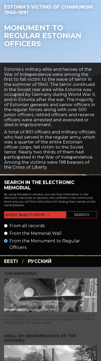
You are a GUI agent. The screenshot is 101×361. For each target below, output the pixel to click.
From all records (27, 225)
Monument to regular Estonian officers (42, 35)
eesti (11, 261)
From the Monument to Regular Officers (44, 244)
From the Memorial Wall (35, 233)
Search (81, 214)
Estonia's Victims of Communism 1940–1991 (48, 9)
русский (40, 261)
